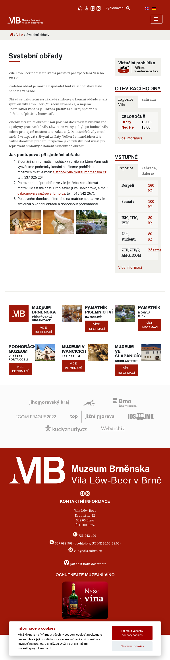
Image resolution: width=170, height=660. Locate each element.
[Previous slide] (15, 221)
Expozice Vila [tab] (125, 102)
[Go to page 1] (58, 230)
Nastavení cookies (132, 646)
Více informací (130, 138)
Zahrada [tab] (148, 99)
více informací (43, 329)
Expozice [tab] (125, 168)
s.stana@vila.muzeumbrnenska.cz (79, 172)
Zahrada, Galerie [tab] (149, 171)
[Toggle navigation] (156, 19)
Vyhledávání (117, 8)
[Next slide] (101, 221)
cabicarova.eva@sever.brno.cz (41, 193)
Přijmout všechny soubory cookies (132, 633)
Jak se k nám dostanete (88, 564)
